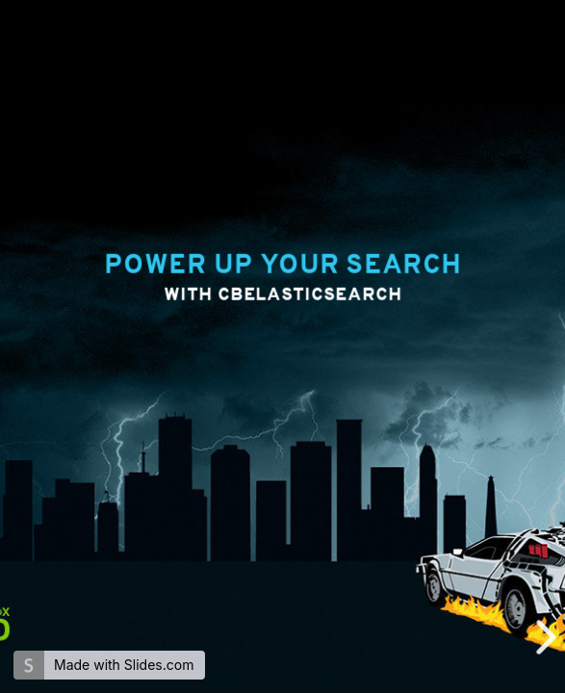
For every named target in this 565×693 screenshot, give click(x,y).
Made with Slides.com (123, 664)
